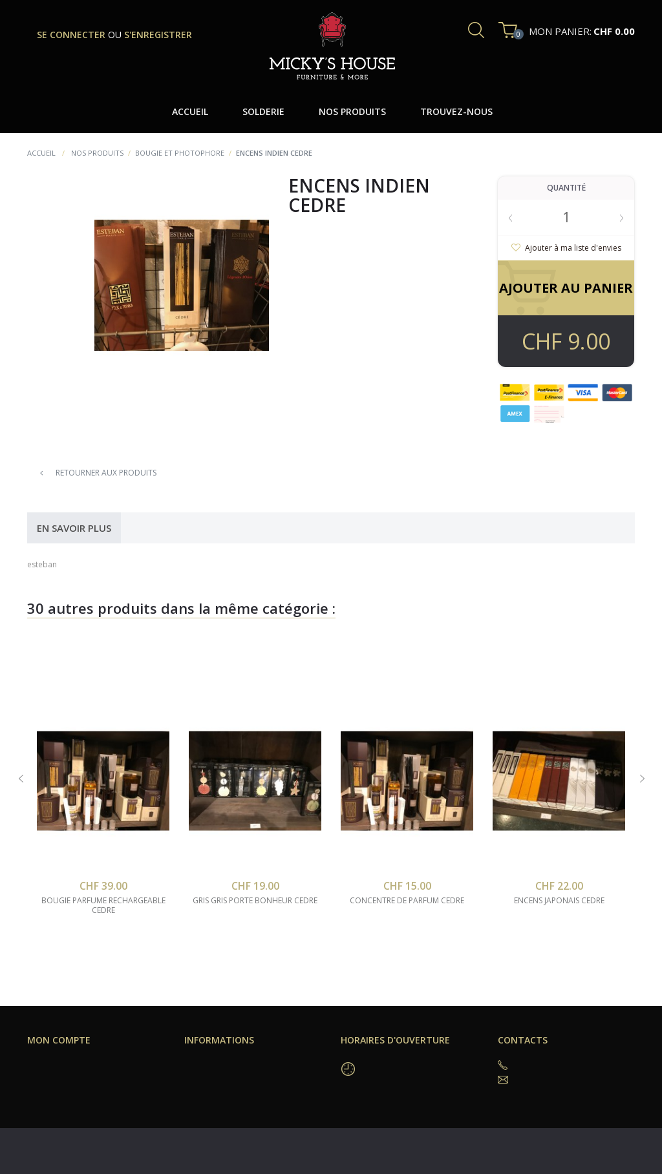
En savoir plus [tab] (74, 527)
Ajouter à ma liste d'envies (572, 247)
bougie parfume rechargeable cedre (103, 906)
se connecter (72, 34)
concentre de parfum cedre (407, 901)
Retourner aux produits (98, 472)
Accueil (41, 153)
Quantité (566, 187)
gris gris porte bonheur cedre (255, 901)
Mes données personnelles (81, 1095)
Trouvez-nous (211, 1064)
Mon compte (59, 1040)
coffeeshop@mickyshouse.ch (572, 1079)
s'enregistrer (158, 34)
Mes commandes (60, 1064)
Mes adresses (55, 1079)
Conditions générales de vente (244, 1079)
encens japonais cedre (559, 901)
